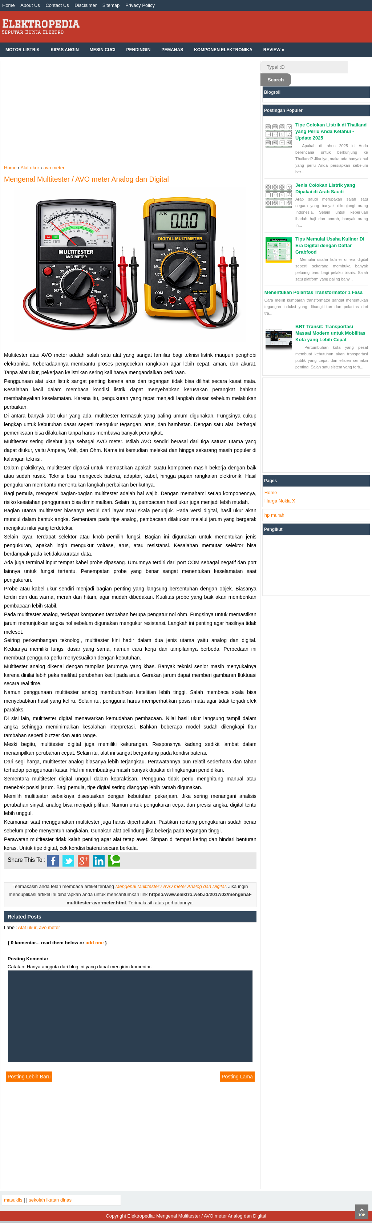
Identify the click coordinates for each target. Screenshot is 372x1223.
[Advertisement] (130, 114)
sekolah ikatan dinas (50, 1200)
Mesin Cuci (103, 49)
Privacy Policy (140, 5)
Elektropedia (40, 23)
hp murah (274, 515)
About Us (30, 5)
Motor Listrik (22, 49)
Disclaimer (85, 5)
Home (8, 5)
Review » (273, 49)
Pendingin (138, 49)
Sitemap (111, 5)
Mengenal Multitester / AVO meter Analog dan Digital (86, 179)
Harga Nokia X (279, 501)
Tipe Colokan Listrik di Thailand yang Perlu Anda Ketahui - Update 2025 (331, 131)
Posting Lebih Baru (29, 1076)
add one (95, 942)
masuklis (13, 1200)
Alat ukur (27, 927)
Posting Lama (237, 1076)
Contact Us (57, 5)
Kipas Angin (64, 49)
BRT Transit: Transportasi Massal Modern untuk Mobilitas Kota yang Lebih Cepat (330, 333)
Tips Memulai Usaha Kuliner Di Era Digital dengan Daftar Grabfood (329, 245)
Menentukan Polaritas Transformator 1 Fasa (313, 292)
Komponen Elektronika (223, 49)
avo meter (49, 927)
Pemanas (172, 49)
